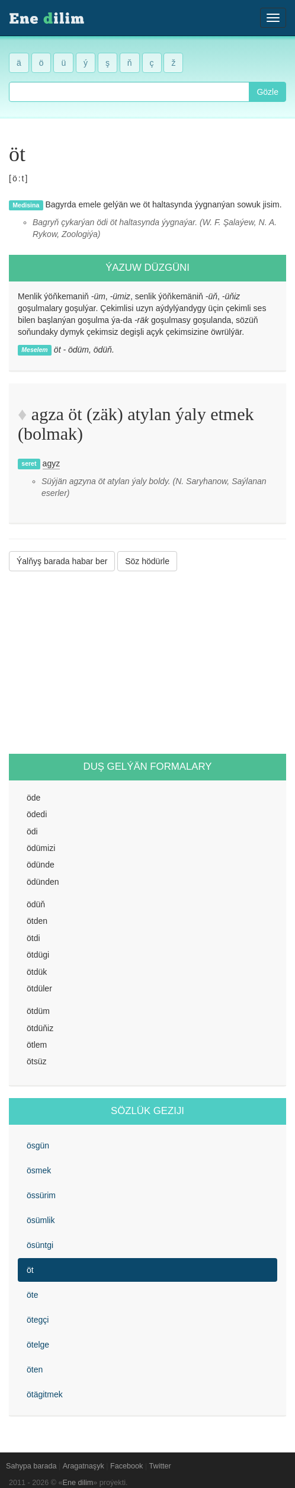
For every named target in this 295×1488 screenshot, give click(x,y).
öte (32, 1295)
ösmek (39, 1170)
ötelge (38, 1344)
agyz (51, 463)
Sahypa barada (31, 1466)
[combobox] (129, 92)
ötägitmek (45, 1394)
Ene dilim (78, 1483)
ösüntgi (40, 1245)
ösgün (38, 1145)
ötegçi (38, 1319)
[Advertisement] (147, 662)
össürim (41, 1195)
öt (30, 1270)
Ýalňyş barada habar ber (62, 561)
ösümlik (40, 1220)
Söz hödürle (147, 561)
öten (35, 1369)
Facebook (126, 1466)
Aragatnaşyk (83, 1466)
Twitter (160, 1466)
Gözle (267, 92)
